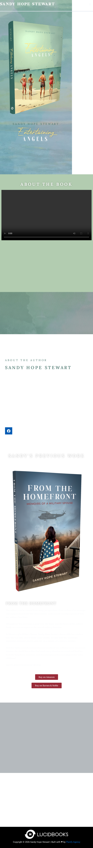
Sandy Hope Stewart (28, 4)
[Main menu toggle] (90, 4)
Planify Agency (73, 842)
